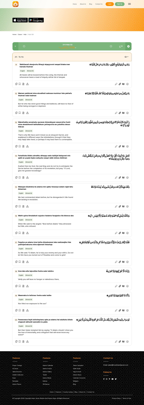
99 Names (46, 384)
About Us (83, 4)
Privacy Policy (116, 398)
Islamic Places (16, 384)
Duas (14, 378)
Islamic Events (47, 368)
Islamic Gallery (47, 371)
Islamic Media (47, 378)
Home (75, 4)
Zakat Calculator (78, 365)
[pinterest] (109, 379)
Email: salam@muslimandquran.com (115, 365)
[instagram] (106, 379)
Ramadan (15, 381)
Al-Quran (15, 368)
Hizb (25, 34)
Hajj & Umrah (77, 371)
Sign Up (119, 4)
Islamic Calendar (48, 365)
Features (58, 392)
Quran (20, 34)
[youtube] (112, 379)
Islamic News (77, 375)
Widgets (75, 381)
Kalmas (45, 381)
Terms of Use (127, 398)
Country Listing (68, 392)
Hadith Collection (17, 375)
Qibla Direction (17, 371)
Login (109, 4)
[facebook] (103, 379)
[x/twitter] (116, 379)
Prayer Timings (17, 365)
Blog (90, 4)
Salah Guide (76, 368)
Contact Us (98, 4)
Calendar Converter (79, 378)
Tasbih (45, 375)
